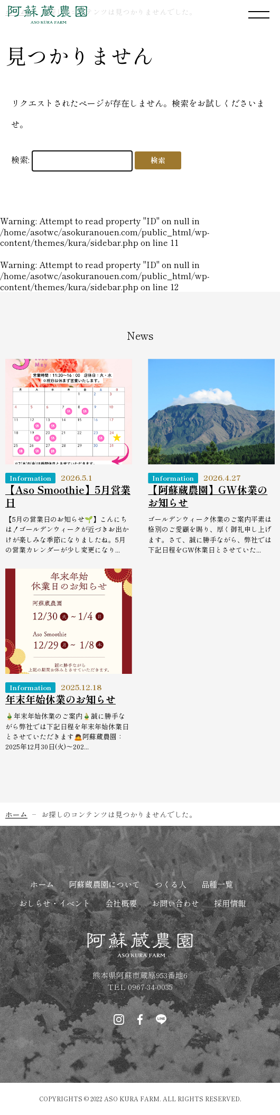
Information (30, 478)
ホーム (42, 884)
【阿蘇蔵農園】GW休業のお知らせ (207, 496)
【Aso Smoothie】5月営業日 (67, 496)
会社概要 (121, 903)
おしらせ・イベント (54, 903)
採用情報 (230, 903)
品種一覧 (217, 884)
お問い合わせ (175, 903)
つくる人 (170, 884)
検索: (20, 159)
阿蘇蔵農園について (104, 884)
